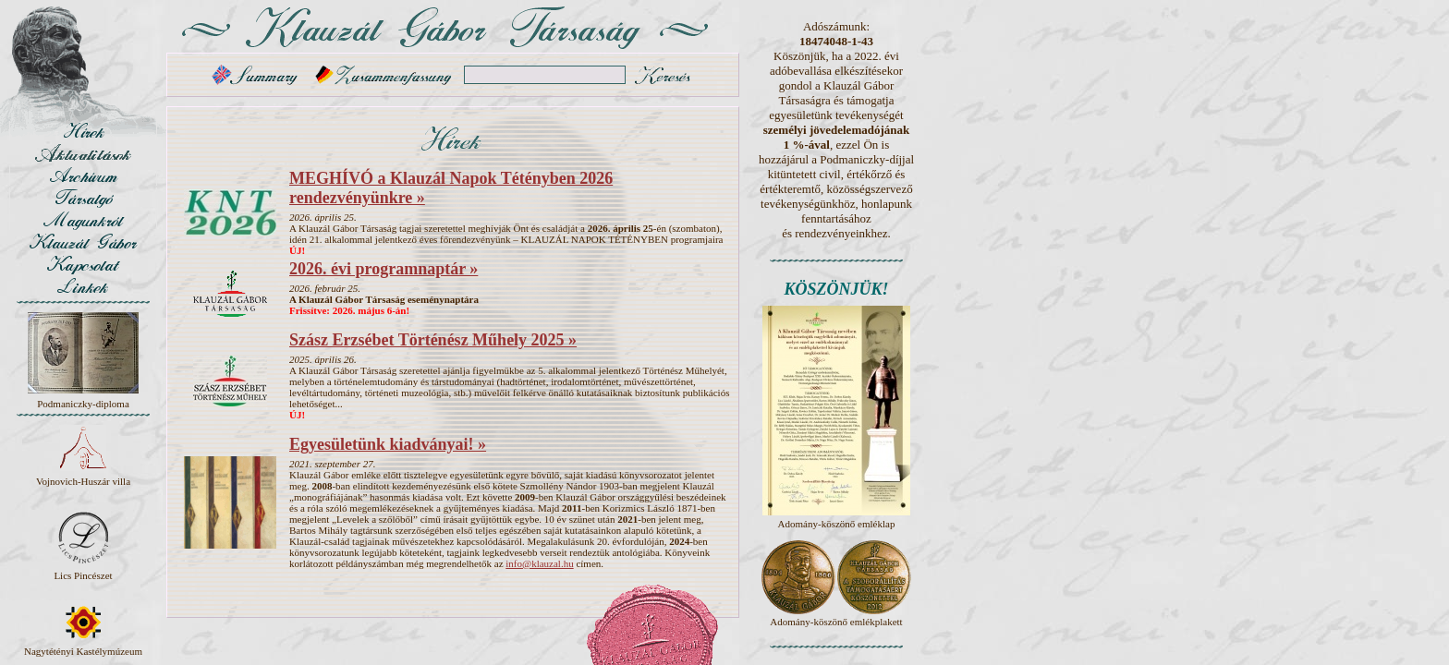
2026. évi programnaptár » (383, 269)
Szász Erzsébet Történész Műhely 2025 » (433, 340)
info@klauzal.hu (539, 563)
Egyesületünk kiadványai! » (387, 444)
